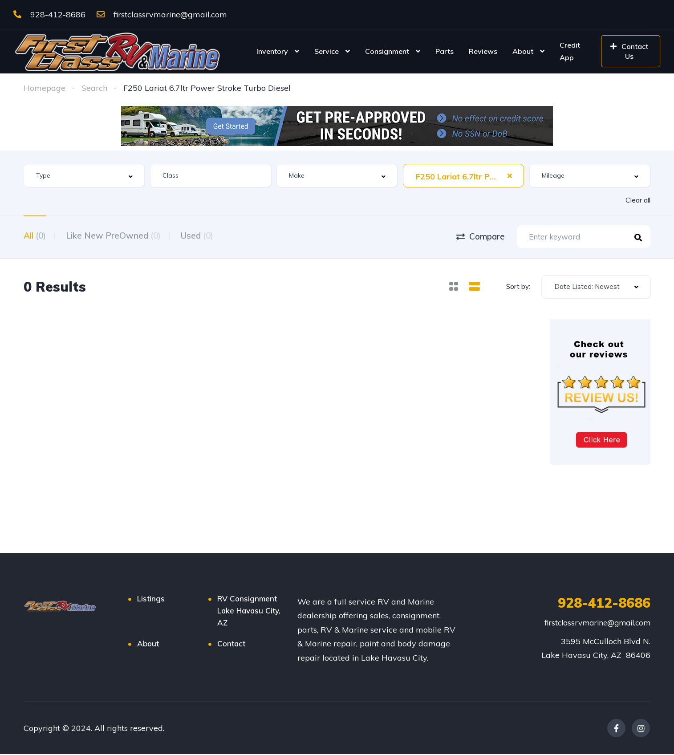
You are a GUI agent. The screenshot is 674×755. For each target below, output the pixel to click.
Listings (151, 599)
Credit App (570, 51)
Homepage (44, 88)
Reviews (483, 51)
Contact (231, 644)
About (522, 51)
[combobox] (84, 175)
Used (201, 235)
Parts (444, 51)
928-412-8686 (49, 14)
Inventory (272, 51)
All (35, 235)
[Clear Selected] (510, 175)
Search (94, 88)
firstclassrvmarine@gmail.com (162, 14)
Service (326, 51)
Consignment (387, 51)
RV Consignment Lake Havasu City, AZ (248, 611)
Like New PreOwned (115, 235)
